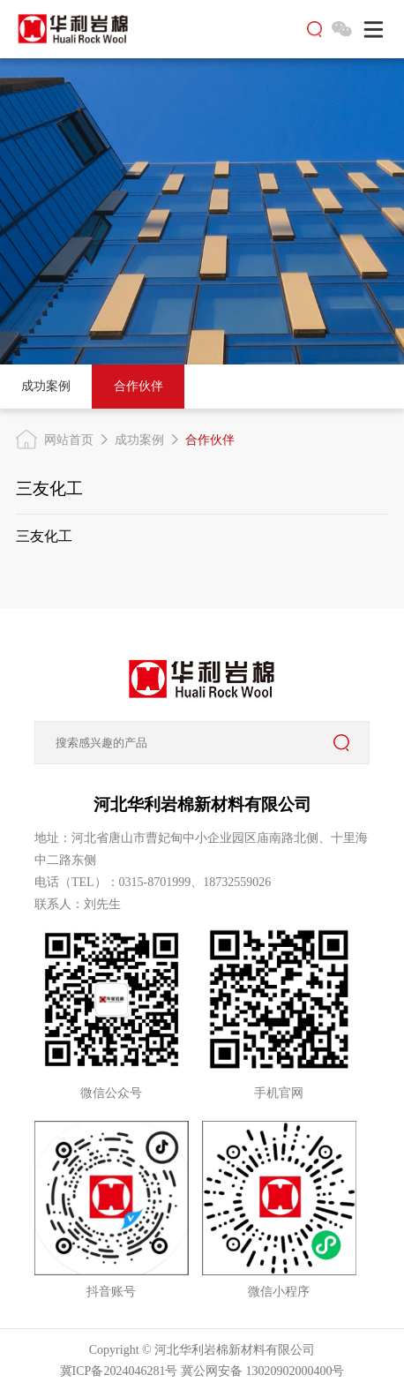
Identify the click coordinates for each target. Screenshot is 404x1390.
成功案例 (46, 386)
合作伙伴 (138, 386)
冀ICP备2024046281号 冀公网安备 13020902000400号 (202, 1371)
